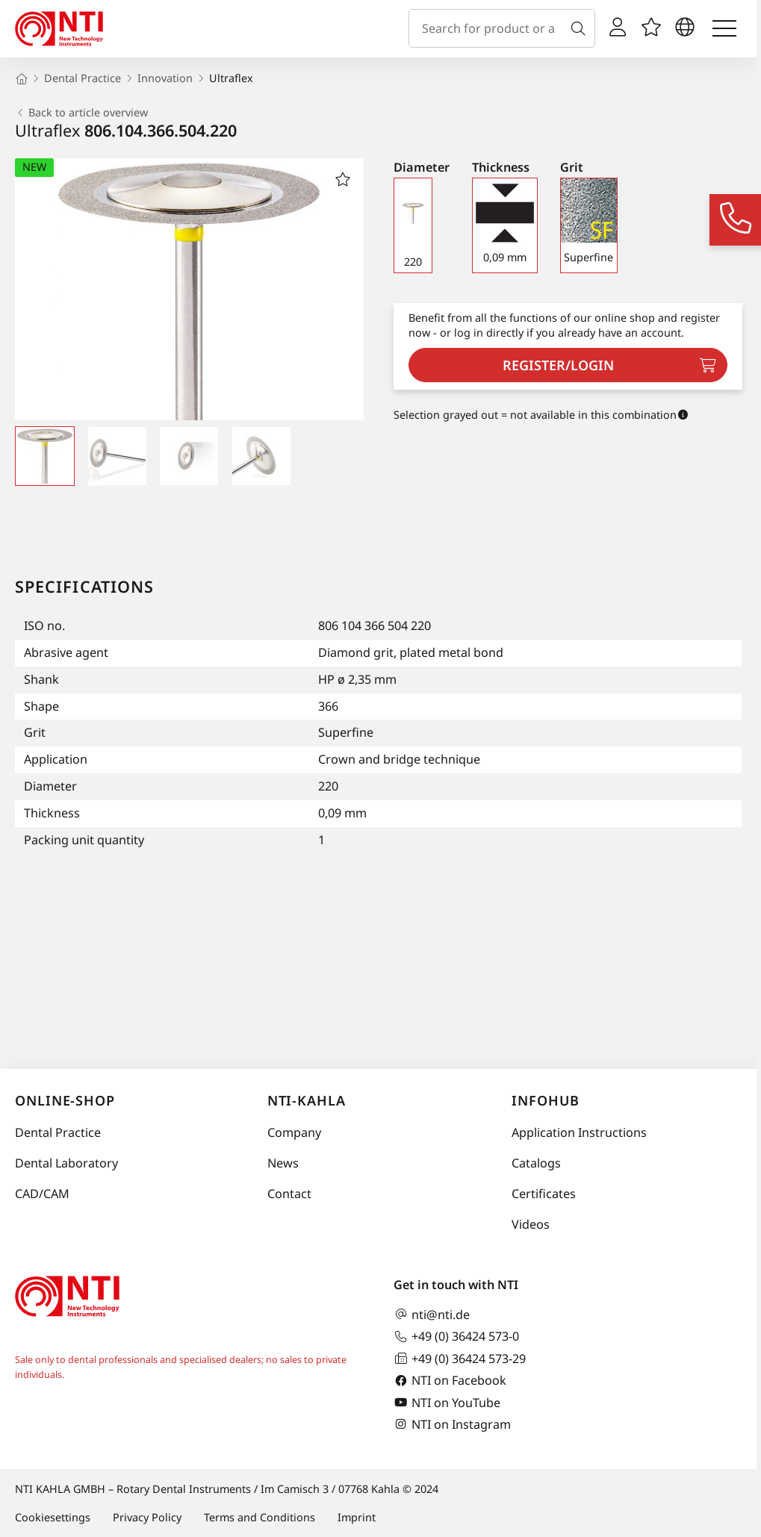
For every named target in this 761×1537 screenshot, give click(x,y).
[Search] (581, 28)
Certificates (544, 1193)
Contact (289, 1193)
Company (294, 1132)
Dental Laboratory (66, 1163)
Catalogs (536, 1163)
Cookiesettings (52, 1517)
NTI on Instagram (452, 1424)
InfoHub (545, 1100)
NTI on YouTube (447, 1402)
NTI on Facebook (450, 1381)
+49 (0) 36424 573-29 (460, 1358)
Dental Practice (58, 1132)
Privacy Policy (147, 1517)
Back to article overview (81, 112)
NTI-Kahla (306, 1100)
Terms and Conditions (259, 1517)
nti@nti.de (432, 1314)
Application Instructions (579, 1132)
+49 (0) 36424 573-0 (456, 1336)
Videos (531, 1224)
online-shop (65, 1100)
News (283, 1163)
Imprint (357, 1517)
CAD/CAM (42, 1193)
